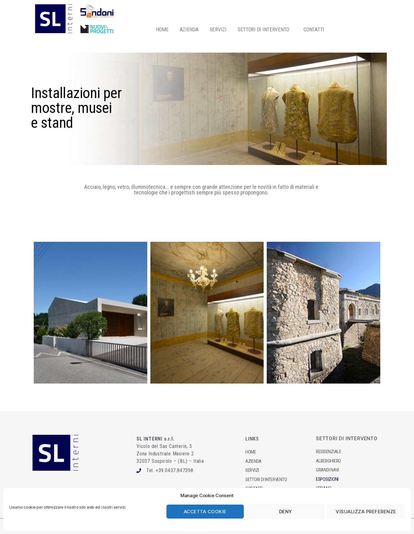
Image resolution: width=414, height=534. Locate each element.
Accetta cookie (205, 511)
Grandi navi (327, 470)
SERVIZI (218, 29)
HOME (162, 29)
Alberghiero (328, 461)
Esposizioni (327, 479)
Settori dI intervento (266, 479)
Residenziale (328, 451)
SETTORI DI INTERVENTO (265, 29)
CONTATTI (314, 29)
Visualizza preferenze (366, 511)
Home (250, 452)
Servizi (252, 470)
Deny (285, 511)
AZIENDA (189, 29)
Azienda (253, 461)
